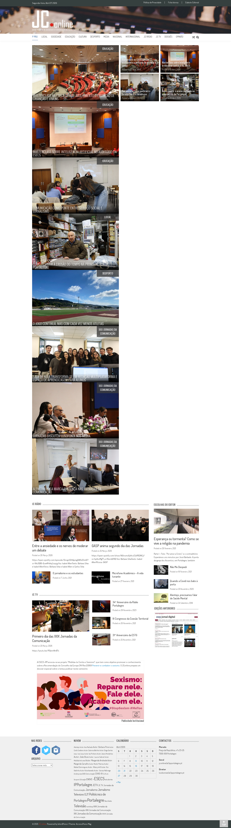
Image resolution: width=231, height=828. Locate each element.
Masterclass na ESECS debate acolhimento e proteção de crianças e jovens (139, 63)
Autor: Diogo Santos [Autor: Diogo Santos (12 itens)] (106, 750)
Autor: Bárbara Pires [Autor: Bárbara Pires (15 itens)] (101, 747)
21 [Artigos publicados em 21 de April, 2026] (124, 770)
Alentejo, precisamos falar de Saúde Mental (183, 596)
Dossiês (168, 36)
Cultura (83, 36)
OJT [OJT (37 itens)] (86, 794)
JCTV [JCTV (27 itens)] (95, 785)
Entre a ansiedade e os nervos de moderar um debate (60, 547)
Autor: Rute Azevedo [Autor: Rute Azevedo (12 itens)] (87, 770)
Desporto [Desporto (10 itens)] (76, 780)
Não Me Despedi (178, 567)
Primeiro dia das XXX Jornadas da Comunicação (54, 638)
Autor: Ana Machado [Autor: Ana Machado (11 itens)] (86, 747)
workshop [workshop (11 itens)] (89, 806)
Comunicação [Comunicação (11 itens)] (90, 774)
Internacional (133, 36)
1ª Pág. (35, 36)
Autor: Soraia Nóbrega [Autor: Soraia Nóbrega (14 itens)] (102, 770)
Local (44, 36)
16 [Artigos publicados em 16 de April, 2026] (136, 766)
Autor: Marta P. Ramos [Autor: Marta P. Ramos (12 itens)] (96, 764)
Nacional (117, 36)
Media (106, 36)
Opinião (179, 36)
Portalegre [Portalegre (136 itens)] (95, 800)
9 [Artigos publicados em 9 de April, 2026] (136, 761)
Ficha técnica (173, 2)
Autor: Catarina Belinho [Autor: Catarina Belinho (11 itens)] (91, 750)
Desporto (95, 36)
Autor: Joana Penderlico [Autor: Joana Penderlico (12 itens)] (105, 754)
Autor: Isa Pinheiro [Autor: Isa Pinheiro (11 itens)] (90, 754)
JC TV (158, 36)
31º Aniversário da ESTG (125, 635)
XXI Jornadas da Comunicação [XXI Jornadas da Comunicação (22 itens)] (88, 813)
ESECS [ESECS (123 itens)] (99, 778)
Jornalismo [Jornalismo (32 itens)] (92, 789)
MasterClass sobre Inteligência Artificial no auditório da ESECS (176, 64)
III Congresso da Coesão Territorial (130, 618)
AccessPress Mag (83, 824)
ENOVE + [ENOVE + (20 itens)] (90, 779)
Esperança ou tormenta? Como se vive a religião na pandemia (176, 541)
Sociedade (56, 36)
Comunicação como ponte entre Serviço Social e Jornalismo (136, 92)
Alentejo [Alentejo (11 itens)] (76, 747)
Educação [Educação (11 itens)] (83, 779)
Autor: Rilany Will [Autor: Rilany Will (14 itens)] (94, 767)
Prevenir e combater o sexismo (106, 665)
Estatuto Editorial (192, 2)
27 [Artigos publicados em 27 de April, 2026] (119, 775)
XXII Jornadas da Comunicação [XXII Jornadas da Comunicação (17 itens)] (98, 810)
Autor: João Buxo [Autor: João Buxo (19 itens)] (81, 756)
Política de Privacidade (152, 2)
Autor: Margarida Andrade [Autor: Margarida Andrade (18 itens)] (96, 760)
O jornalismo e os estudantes (68, 573)
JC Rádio (148, 36)
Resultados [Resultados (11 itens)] (108, 801)
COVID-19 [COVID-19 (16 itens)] (99, 773)
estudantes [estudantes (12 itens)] (109, 779)
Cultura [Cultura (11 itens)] (105, 774)
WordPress (63, 824)
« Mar (118, 782)
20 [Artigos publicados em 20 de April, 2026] (119, 770)
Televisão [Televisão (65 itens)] (80, 806)
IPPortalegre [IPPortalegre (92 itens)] (83, 784)
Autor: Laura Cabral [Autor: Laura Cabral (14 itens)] (96, 757)
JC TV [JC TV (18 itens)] (100, 785)
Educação (70, 36)
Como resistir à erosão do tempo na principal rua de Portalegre (178, 92)
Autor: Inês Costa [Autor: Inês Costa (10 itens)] (79, 754)
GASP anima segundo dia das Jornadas (117, 545)
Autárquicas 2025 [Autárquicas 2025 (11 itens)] (79, 774)
